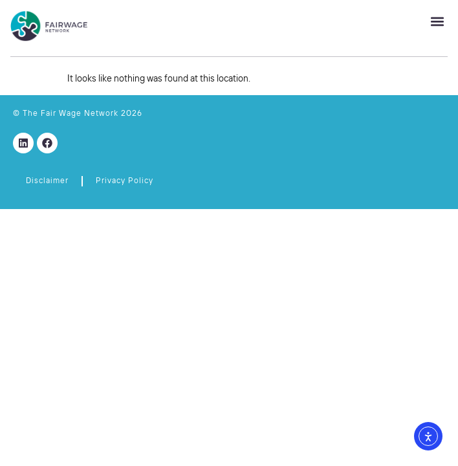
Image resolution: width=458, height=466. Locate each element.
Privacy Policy (124, 181)
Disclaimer (47, 181)
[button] (437, 21)
